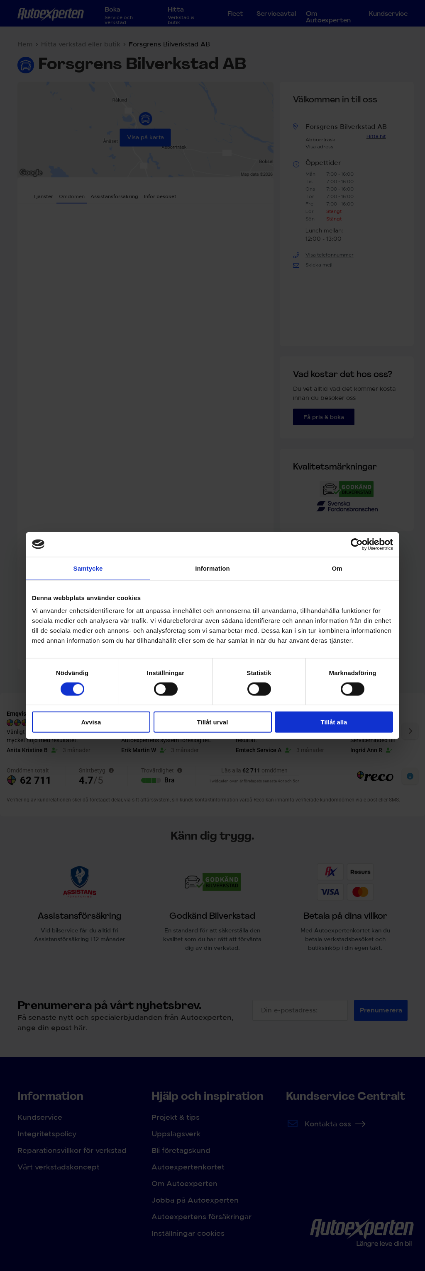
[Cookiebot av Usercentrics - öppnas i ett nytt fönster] (356, 544)
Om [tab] (337, 567)
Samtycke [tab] (88, 567)
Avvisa (91, 722)
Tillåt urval (212, 722)
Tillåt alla (334, 722)
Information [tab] (212, 567)
